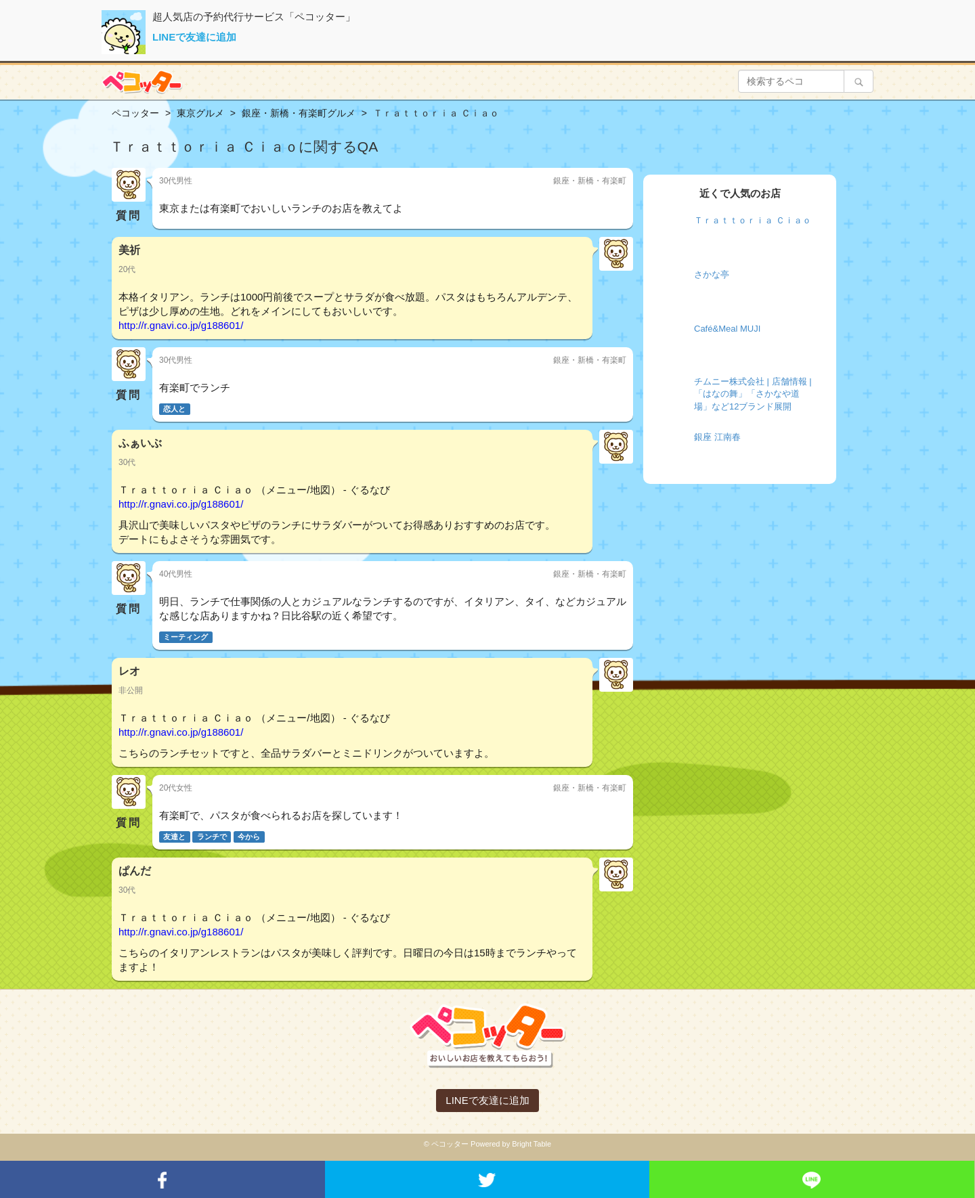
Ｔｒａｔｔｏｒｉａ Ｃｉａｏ (752, 220)
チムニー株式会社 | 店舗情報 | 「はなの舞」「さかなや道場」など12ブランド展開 (753, 394)
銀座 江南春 (717, 437)
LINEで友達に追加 (194, 37)
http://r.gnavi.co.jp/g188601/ (180, 325)
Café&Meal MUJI (727, 329)
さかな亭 (711, 274)
